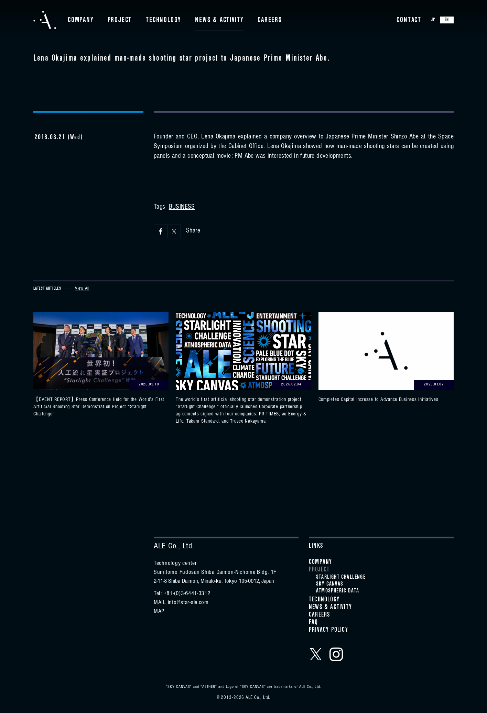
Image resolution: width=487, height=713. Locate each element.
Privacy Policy (328, 630)
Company (81, 20)
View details (101, 365)
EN (447, 20)
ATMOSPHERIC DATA (337, 591)
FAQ (313, 623)
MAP (159, 612)
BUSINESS (182, 207)
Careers (270, 20)
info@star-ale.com (188, 603)
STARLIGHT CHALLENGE (341, 578)
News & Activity (219, 20)
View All (82, 289)
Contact (409, 20)
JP (433, 20)
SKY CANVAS (329, 584)
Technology (163, 20)
